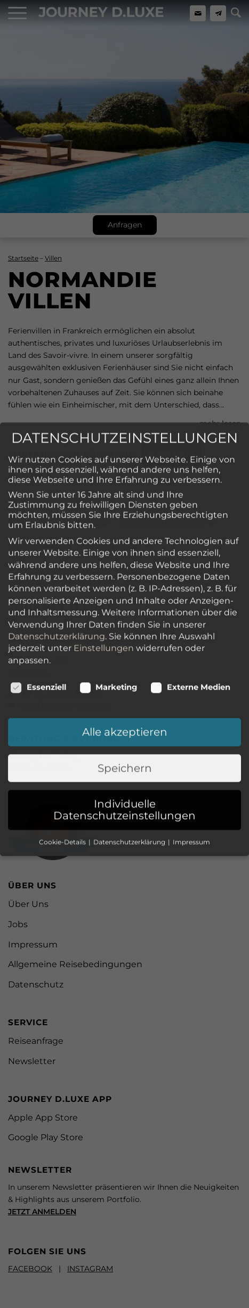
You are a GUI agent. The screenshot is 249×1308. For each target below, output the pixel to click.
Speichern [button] (125, 716)
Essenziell (38, 636)
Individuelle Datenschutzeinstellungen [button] (124, 758)
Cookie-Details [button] (63, 791)
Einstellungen (104, 597)
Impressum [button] (191, 791)
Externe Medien (190, 636)
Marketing (108, 636)
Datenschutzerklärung (56, 585)
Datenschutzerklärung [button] (130, 791)
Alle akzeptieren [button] (124, 680)
